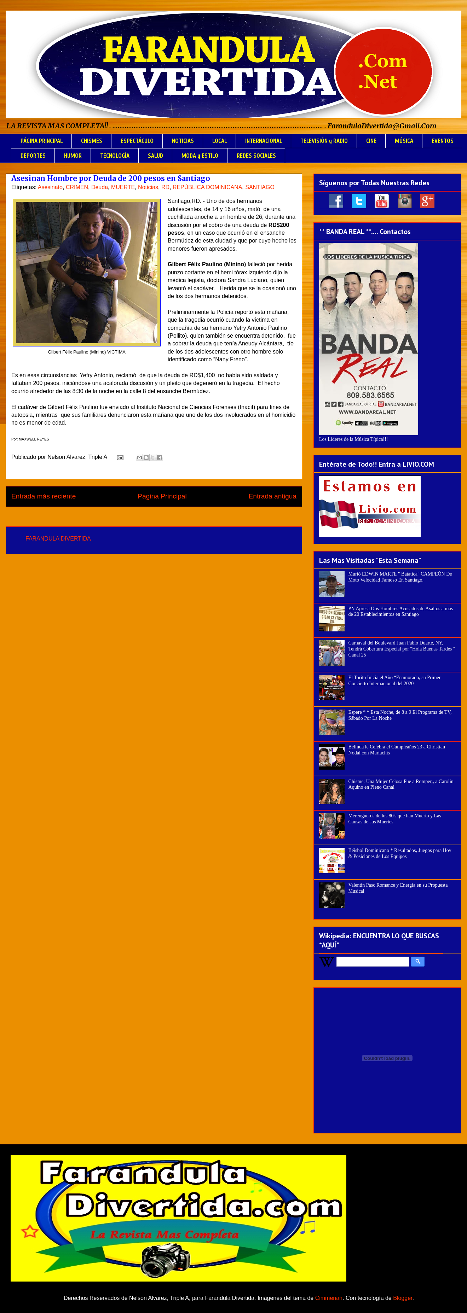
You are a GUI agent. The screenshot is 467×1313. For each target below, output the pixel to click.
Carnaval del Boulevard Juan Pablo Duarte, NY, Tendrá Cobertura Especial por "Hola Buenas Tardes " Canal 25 (401, 649)
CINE (371, 141)
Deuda (99, 187)
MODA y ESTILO (199, 155)
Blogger (402, 1298)
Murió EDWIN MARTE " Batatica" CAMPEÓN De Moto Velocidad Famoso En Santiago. (400, 577)
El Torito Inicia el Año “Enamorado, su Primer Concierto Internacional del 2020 (394, 680)
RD (165, 187)
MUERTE (123, 187)
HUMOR (73, 155)
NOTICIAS (183, 141)
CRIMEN (77, 187)
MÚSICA (404, 141)
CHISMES (91, 141)
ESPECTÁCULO (137, 141)
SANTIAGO (260, 187)
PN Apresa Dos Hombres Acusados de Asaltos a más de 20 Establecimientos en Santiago (400, 611)
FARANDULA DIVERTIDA (58, 539)
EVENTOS (443, 141)
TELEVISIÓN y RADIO (324, 141)
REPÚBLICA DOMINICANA (207, 187)
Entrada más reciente (43, 496)
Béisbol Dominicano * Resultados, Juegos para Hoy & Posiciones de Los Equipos (399, 853)
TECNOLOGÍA (114, 155)
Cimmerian (328, 1298)
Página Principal (162, 496)
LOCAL (219, 141)
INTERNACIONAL (263, 141)
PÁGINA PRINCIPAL (42, 141)
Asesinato (50, 187)
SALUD (155, 155)
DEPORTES (33, 155)
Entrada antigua (272, 496)
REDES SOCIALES (256, 155)
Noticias (148, 187)
